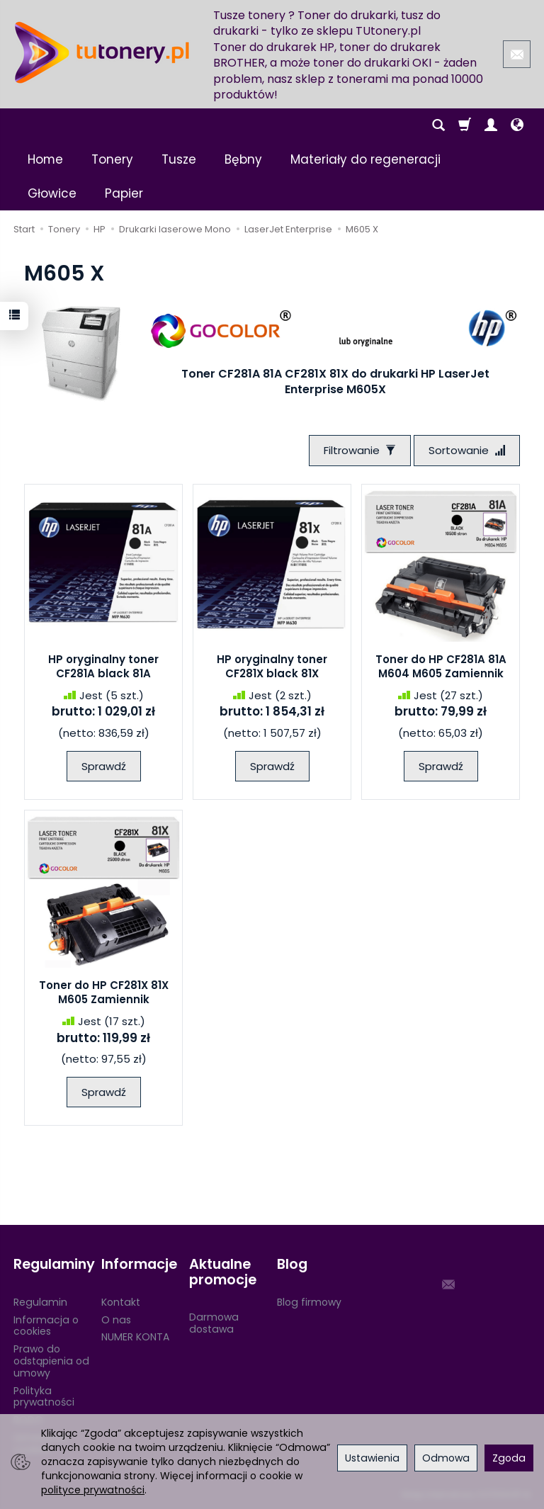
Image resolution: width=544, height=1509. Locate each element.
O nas (116, 1320)
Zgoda (509, 1458)
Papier (124, 193)
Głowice (52, 193)
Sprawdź (103, 766)
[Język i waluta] (517, 125)
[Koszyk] (464, 125)
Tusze (179, 159)
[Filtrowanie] (360, 450)
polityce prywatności (92, 1490)
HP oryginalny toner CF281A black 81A (103, 666)
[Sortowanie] (467, 450)
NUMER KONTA (135, 1337)
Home (45, 159)
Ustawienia (372, 1458)
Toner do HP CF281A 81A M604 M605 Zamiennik (440, 666)
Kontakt (120, 1302)
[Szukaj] (438, 125)
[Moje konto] (490, 125)
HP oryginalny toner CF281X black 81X (272, 666)
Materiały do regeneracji (365, 159)
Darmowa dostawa (214, 1323)
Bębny (243, 159)
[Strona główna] (102, 52)
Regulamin (40, 1302)
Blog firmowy (309, 1302)
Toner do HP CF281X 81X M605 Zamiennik (104, 992)
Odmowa (446, 1458)
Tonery (112, 159)
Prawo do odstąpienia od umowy (51, 1361)
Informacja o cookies (46, 1326)
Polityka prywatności (43, 1397)
